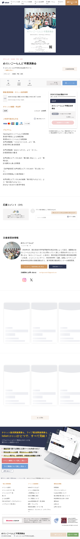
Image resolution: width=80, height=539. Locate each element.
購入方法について (41, 118)
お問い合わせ (57, 506)
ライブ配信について (33, 498)
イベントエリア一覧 (7, 493)
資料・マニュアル (33, 504)
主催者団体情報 (69, 69)
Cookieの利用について (60, 493)
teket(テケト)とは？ (33, 487)
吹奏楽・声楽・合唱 (17, 59)
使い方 (4, 495)
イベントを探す (6, 487)
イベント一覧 (21, 478)
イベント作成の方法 (33, 490)
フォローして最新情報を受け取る (34, 266)
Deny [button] (64, 530)
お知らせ (56, 504)
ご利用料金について (33, 493)
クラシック (6, 59)
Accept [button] (74, 530)
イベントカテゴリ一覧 (8, 490)
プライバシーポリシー (60, 490)
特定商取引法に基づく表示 (61, 498)
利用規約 (56, 487)
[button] (2, 532)
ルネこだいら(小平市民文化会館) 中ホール (27, 536)
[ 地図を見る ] (9, 70)
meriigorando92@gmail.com (48, 272)
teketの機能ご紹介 (33, 495)
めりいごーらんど (27, 243)
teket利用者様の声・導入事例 (36, 501)
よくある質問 (5, 498)
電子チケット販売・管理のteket (8, 478)
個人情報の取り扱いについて (62, 495)
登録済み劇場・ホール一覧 (35, 506)
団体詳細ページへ (58, 266)
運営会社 (56, 501)
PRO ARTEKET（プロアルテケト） (12, 501)
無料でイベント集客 (72, 2)
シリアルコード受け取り (9, 504)
